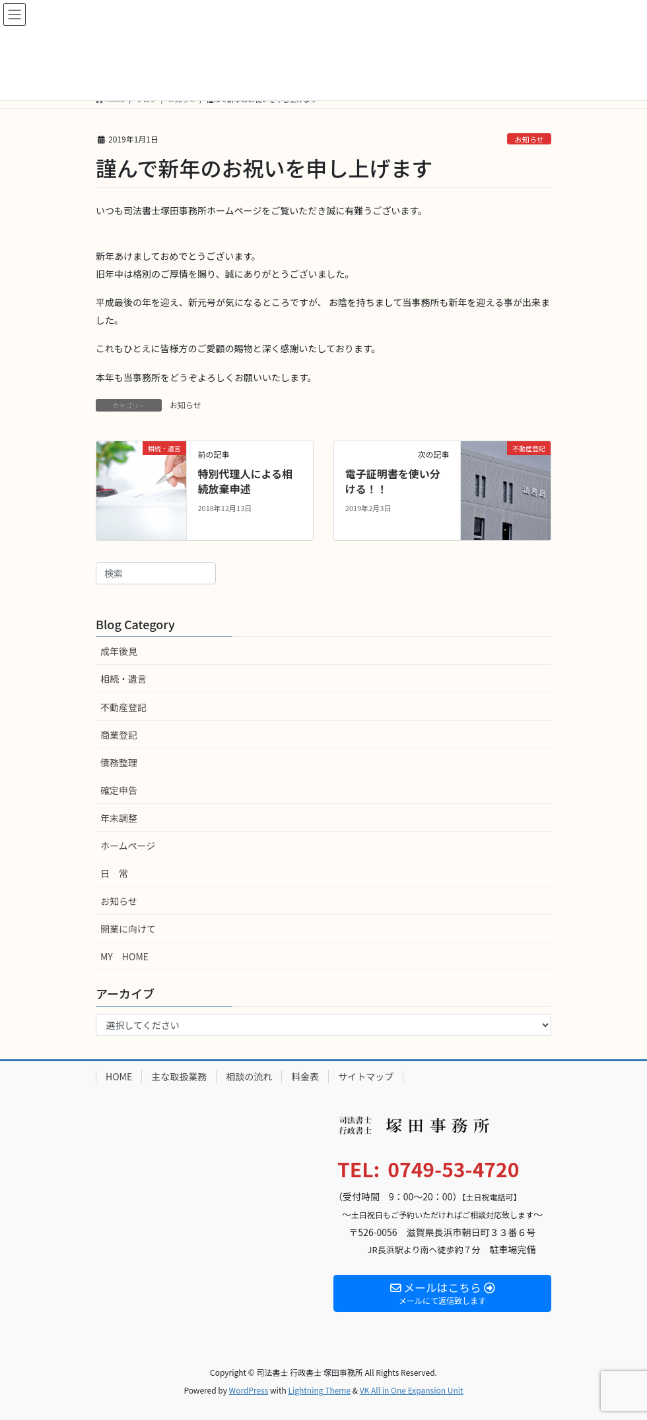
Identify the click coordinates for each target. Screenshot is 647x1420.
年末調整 (118, 817)
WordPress (249, 1390)
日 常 (114, 873)
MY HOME (124, 956)
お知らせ (529, 139)
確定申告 (118, 790)
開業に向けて (128, 928)
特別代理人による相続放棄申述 (244, 481)
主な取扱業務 (179, 1076)
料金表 (305, 1076)
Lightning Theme (319, 1390)
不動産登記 (123, 707)
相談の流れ (249, 1076)
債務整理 (118, 762)
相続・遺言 (123, 678)
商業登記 (118, 734)
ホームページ (127, 845)
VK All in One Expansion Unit (411, 1390)
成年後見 (118, 651)
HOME (119, 1076)
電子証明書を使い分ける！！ (392, 481)
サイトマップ (365, 1076)
